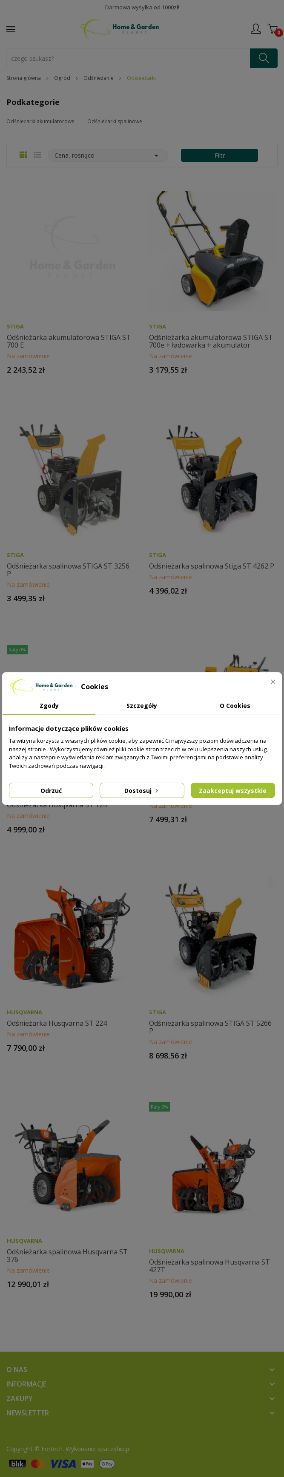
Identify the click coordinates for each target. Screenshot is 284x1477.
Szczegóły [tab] (141, 706)
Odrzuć (51, 791)
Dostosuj (142, 791)
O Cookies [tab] (235, 706)
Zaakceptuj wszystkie (233, 791)
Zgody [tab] (49, 706)
